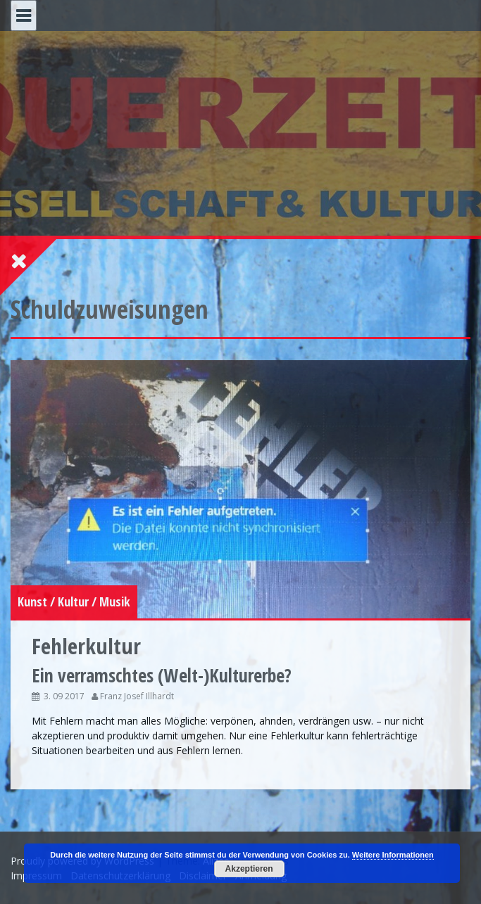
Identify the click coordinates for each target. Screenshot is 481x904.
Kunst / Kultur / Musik (74, 601)
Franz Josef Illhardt (137, 696)
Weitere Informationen (393, 855)
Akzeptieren (249, 869)
